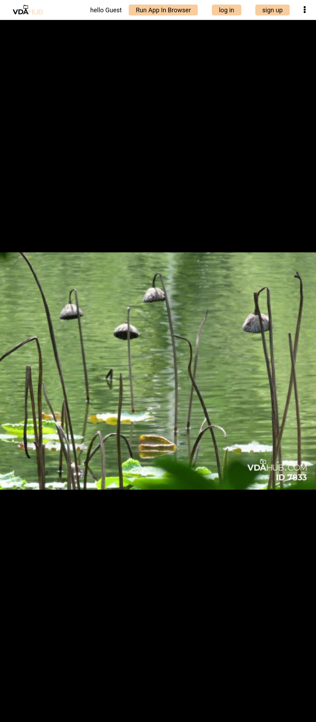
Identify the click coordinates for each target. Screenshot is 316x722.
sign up (272, 10)
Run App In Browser (163, 10)
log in (226, 10)
